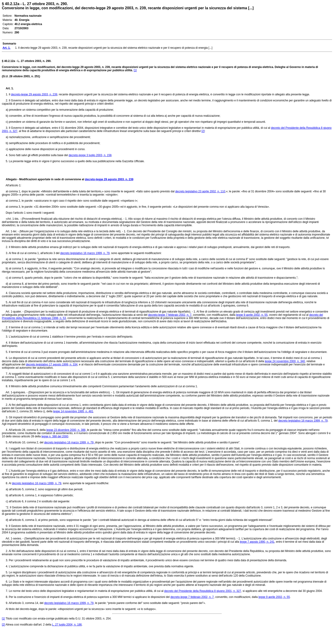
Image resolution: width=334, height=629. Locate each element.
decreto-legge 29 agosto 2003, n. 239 (34, 94)
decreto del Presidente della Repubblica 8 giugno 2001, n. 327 (202, 591)
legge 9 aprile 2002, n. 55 (251, 314)
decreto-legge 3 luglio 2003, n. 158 (90, 155)
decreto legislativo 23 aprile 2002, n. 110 (200, 191)
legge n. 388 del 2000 (55, 436)
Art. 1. (10, 88)
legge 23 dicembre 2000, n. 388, (66, 430)
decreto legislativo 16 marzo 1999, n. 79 (85, 253)
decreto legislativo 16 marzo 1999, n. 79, (69, 442)
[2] (202, 131)
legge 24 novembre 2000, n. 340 (285, 361)
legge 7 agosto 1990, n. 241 (257, 541)
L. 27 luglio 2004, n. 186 (67, 624)
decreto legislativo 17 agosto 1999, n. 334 (51, 364)
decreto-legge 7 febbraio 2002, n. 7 (170, 314)
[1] (135, 70)
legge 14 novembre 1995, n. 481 (73, 411)
